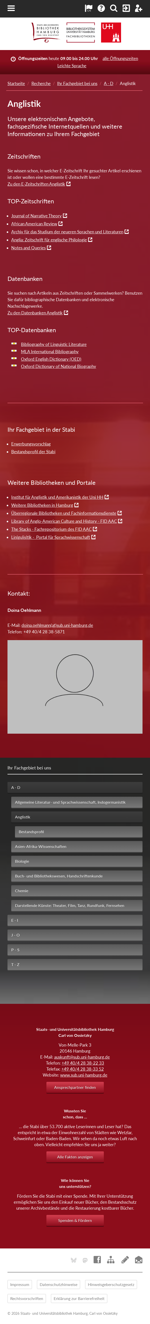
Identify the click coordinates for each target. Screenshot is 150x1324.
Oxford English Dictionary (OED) (51, 359)
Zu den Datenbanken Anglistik (35, 312)
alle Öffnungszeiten (120, 58)
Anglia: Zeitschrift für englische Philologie (49, 239)
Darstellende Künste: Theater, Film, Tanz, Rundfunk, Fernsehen (69, 905)
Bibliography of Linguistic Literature (54, 344)
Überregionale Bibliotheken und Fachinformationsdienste (63, 513)
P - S (15, 949)
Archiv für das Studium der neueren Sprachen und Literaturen (67, 231)
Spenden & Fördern (75, 1220)
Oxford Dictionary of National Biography (58, 366)
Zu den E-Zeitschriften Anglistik (36, 184)
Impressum (19, 1284)
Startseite (16, 83)
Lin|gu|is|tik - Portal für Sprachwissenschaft (50, 537)
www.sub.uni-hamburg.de (83, 1075)
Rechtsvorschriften (26, 1298)
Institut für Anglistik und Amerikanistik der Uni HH (57, 497)
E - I (14, 920)
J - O (15, 935)
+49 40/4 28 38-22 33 (83, 1063)
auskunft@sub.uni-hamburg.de (82, 1057)
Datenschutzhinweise (58, 1284)
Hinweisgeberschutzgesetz (111, 1284)
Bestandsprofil (31, 831)
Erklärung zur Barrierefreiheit (79, 1298)
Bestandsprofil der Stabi (33, 451)
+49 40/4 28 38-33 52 (82, 1069)
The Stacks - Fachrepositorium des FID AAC (51, 529)
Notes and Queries (28, 247)
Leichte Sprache (71, 65)
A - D (108, 83)
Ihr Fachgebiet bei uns (77, 83)
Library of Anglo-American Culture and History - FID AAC (64, 521)
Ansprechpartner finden (75, 1087)
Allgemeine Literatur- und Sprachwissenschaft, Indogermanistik (70, 802)
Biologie (22, 861)
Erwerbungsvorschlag (31, 444)
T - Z (15, 964)
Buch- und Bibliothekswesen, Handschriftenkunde (59, 875)
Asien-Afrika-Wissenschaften (40, 846)
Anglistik (22, 816)
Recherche (41, 83)
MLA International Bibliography (50, 351)
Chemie (21, 890)
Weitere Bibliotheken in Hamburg (42, 505)
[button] (11, 8)
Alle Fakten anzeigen (75, 1156)
